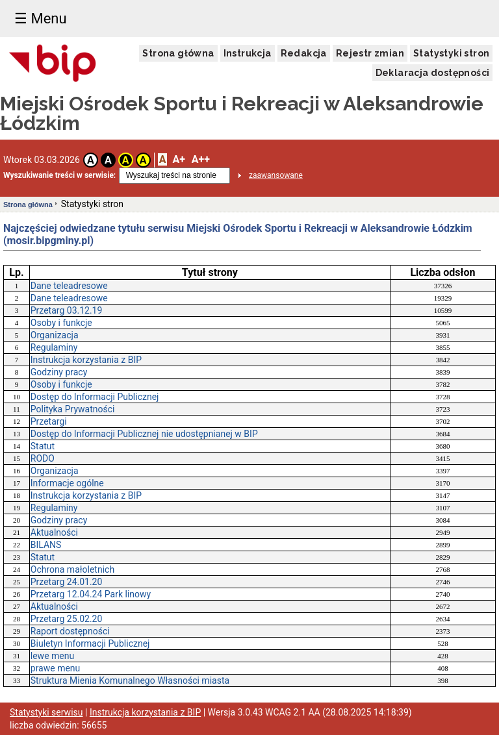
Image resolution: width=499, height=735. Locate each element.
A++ (201, 159)
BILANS (46, 545)
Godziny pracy (59, 372)
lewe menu (52, 656)
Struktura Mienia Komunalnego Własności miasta (130, 680)
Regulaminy (54, 347)
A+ (178, 159)
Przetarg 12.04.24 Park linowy (91, 594)
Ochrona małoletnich (72, 569)
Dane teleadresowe (69, 285)
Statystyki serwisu (46, 712)
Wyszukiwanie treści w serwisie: (59, 175)
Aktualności (54, 532)
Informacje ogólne (67, 483)
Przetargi (49, 421)
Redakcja (304, 53)
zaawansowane (276, 175)
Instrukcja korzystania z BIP (86, 360)
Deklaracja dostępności (433, 73)
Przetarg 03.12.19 (67, 310)
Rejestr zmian (370, 53)
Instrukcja (248, 53)
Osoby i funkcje (61, 323)
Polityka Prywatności (73, 409)
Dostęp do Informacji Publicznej (95, 397)
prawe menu (56, 668)
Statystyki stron (451, 53)
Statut (43, 446)
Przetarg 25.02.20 (67, 619)
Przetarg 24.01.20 (67, 582)
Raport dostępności (70, 631)
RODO (43, 458)
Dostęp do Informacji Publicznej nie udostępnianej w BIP (144, 434)
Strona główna (178, 53)
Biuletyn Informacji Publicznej (90, 643)
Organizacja (55, 335)
